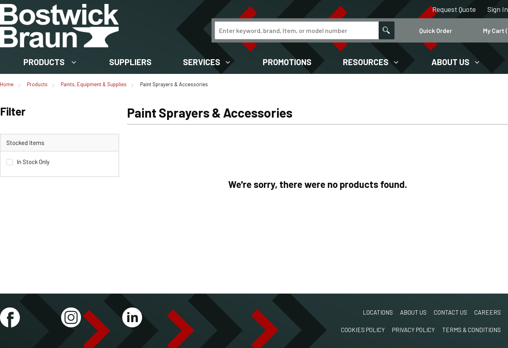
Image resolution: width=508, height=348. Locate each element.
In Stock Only (33, 161)
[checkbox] (9, 162)
